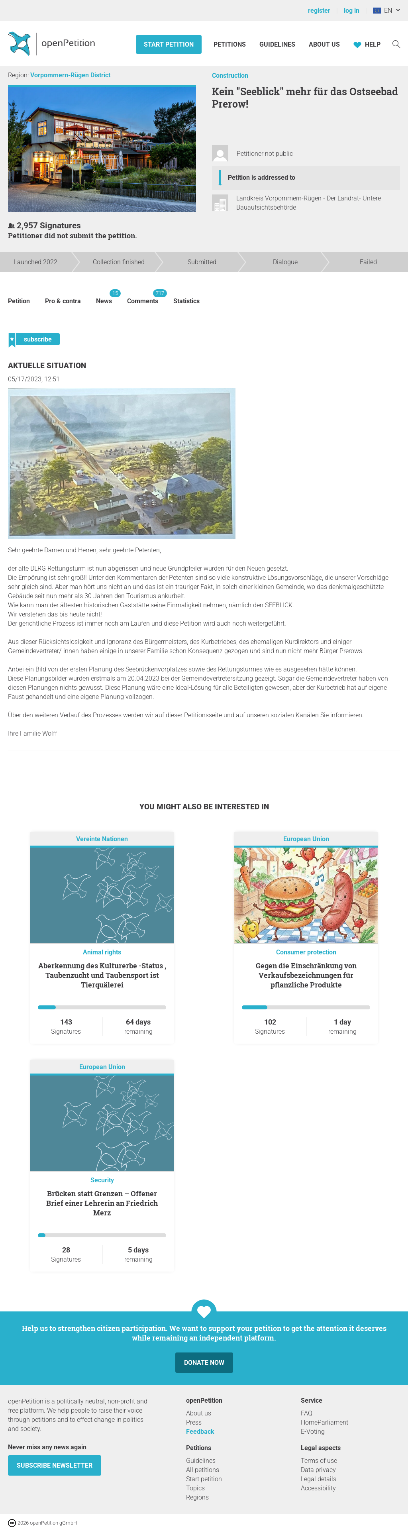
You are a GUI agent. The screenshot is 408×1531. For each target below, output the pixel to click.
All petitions (202, 1470)
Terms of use (319, 1460)
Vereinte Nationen (102, 839)
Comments (142, 297)
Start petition (169, 44)
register (319, 10)
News (104, 297)
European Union (306, 839)
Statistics (186, 301)
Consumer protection (306, 952)
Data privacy (318, 1470)
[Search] (396, 43)
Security (102, 1180)
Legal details (318, 1479)
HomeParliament (324, 1422)
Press (194, 1422)
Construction (230, 75)
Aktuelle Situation (47, 365)
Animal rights (102, 952)
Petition (19, 301)
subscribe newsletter (54, 1465)
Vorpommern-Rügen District (70, 75)
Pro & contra (63, 301)
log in (351, 10)
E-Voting (313, 1431)
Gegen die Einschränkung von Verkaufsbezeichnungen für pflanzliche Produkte (306, 975)
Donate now (204, 1362)
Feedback (200, 1431)
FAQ (306, 1413)
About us (324, 44)
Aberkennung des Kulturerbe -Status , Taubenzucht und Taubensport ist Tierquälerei (102, 975)
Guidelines (277, 44)
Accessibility (318, 1488)
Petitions (230, 44)
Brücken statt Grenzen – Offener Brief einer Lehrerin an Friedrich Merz (102, 1203)
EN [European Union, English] (382, 10)
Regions (197, 1497)
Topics (195, 1488)
